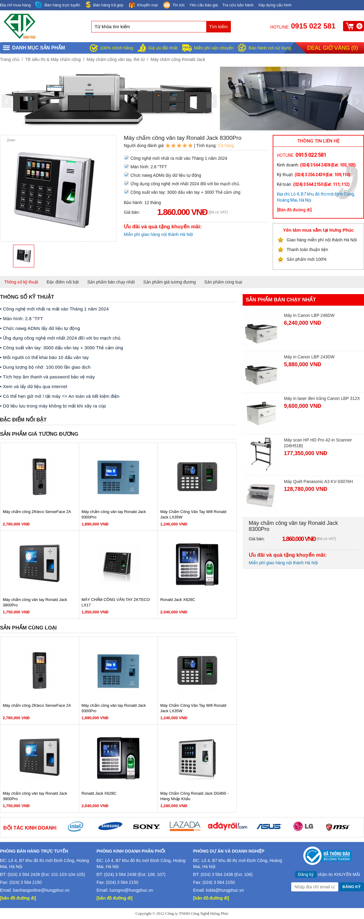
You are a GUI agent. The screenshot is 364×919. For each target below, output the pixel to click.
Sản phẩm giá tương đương (169, 282)
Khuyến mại (143, 4)
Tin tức (173, 5)
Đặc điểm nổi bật (63, 282)
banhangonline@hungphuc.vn (41, 890)
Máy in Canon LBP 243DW (309, 356)
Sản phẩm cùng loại (223, 282)
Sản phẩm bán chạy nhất (111, 282)
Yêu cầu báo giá (203, 5)
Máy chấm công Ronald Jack (177, 59)
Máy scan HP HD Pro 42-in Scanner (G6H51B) (318, 443)
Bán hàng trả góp (104, 4)
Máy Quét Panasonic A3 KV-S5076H (318, 481)
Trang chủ (9, 59)
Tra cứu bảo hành (238, 5)
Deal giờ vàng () (332, 48)
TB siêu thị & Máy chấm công (53, 59)
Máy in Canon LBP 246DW (309, 315)
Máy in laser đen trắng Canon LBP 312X (322, 398)
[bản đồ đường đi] (18, 898)
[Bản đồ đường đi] (294, 209)
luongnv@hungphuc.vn (131, 890)
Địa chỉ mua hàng (15, 5)
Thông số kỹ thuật (21, 282)
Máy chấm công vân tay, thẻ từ (116, 59)
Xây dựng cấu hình (275, 5)
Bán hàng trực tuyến (57, 5)
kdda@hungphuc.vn (225, 890)
